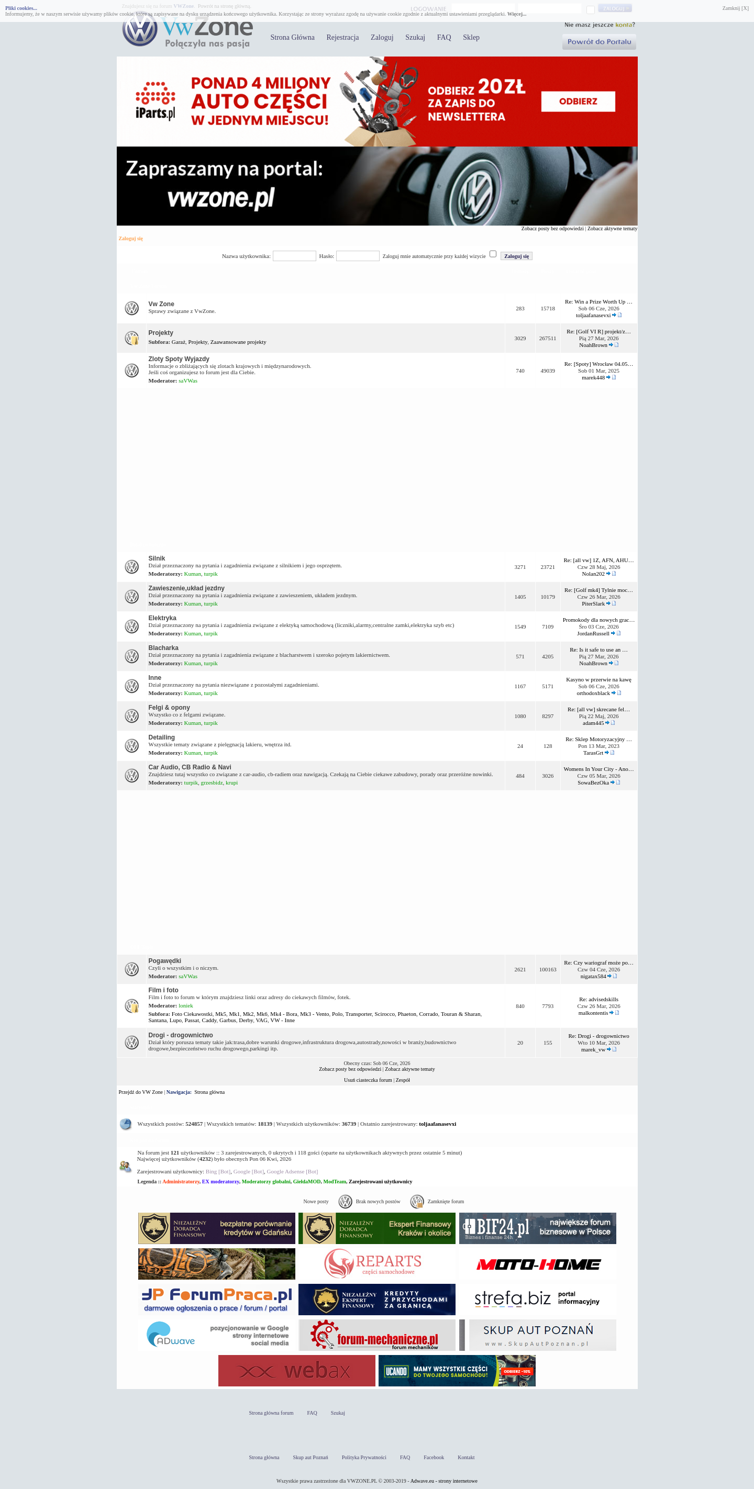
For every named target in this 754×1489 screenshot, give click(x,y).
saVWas (188, 380)
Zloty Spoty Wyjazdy (179, 359)
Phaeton (407, 1014)
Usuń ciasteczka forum (368, 1080)
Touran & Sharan (461, 1014)
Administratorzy (180, 1181)
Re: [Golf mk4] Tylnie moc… (598, 590)
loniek (186, 1005)
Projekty (161, 333)
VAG (261, 1020)
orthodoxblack (593, 693)
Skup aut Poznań (310, 1457)
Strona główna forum (271, 1413)
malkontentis (593, 1013)
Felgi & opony (169, 707)
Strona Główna (293, 37)
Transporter (359, 1014)
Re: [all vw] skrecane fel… (599, 709)
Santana (158, 1020)
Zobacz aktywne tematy (612, 228)
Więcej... (517, 14)
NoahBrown (593, 345)
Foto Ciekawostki (192, 1014)
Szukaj (415, 37)
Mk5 (220, 1014)
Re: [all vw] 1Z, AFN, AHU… (599, 560)
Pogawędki (165, 961)
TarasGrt (593, 752)
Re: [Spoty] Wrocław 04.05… (599, 364)
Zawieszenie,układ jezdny (187, 588)
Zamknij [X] (736, 8)
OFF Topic (142, 947)
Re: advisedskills (598, 999)
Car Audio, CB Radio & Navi (190, 767)
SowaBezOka (593, 782)
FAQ (444, 37)
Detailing (162, 737)
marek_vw (593, 1049)
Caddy (209, 1020)
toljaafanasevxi (593, 315)
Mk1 (234, 1014)
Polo (337, 1014)
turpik (211, 573)
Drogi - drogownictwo (181, 1035)
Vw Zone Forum (148, 286)
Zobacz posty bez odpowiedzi (553, 228)
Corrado (428, 1014)
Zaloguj (382, 37)
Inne (155, 677)
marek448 (593, 377)
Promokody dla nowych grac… (599, 620)
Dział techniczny (148, 544)
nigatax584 (593, 976)
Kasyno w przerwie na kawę (598, 679)
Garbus (227, 1020)
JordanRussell (593, 633)
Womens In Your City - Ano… (599, 769)
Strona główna (209, 1092)
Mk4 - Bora (283, 1014)
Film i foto (164, 990)
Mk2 (248, 1014)
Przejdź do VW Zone (141, 1092)
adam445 (593, 723)
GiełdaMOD (307, 1181)
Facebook (434, 1457)
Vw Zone (161, 304)
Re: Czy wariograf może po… (599, 962)
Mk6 (262, 1014)
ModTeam (334, 1181)
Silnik (157, 558)
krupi (232, 782)
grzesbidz (212, 782)
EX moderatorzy (220, 1181)
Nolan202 (593, 573)
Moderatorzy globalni (266, 1181)
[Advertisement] (377, 462)
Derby (246, 1020)
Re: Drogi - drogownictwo (598, 1036)
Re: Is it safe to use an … (599, 649)
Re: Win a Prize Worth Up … (599, 301)
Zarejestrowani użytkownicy (381, 1181)
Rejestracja (342, 37)
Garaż (178, 342)
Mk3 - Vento (314, 1014)
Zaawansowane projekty (238, 342)
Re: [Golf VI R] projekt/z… (599, 331)
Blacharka (164, 648)
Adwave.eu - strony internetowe (444, 1481)
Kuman (192, 573)
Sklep (471, 37)
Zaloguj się (131, 238)
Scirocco (385, 1014)
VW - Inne (282, 1020)
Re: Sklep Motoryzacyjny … (599, 739)
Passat (192, 1020)
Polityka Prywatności (364, 1457)
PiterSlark (593, 603)
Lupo (176, 1020)
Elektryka (162, 618)
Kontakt (466, 1457)
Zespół (403, 1080)
